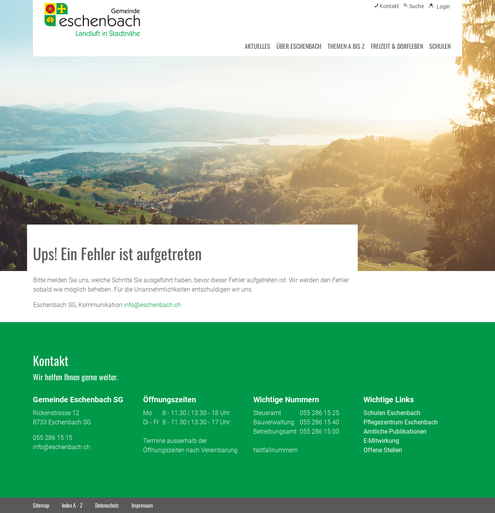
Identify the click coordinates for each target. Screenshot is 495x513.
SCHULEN (440, 46)
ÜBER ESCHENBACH (299, 46)
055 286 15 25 (319, 413)
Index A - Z (72, 505)
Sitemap (41, 505)
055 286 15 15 (52, 437)
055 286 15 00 (319, 431)
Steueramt (267, 413)
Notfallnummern (275, 450)
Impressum (142, 505)
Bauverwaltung (273, 422)
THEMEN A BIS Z (346, 46)
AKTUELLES (257, 46)
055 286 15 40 (319, 422)
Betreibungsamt (275, 431)
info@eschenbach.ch (152, 305)
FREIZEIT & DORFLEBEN (397, 46)
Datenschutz (107, 505)
